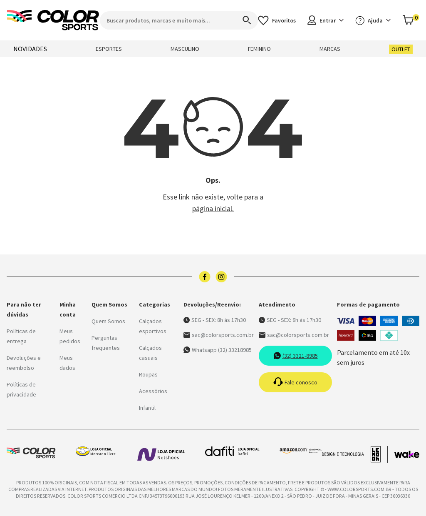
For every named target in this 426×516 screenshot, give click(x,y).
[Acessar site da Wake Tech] (406, 454)
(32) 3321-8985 (295, 355)
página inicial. (213, 208)
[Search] (243, 20)
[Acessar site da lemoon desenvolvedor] (355, 454)
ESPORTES (109, 48)
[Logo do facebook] (205, 276)
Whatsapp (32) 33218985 (217, 350)
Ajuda (373, 20)
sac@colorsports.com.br (218, 335)
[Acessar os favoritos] (277, 20)
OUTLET (400, 49)
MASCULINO (185, 48)
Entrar (325, 20)
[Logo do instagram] (221, 276)
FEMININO (259, 48)
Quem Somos (108, 321)
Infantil (147, 407)
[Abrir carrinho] (410, 20)
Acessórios (153, 391)
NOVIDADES (30, 49)
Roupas (148, 374)
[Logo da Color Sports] (53, 20)
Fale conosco (295, 382)
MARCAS (330, 48)
